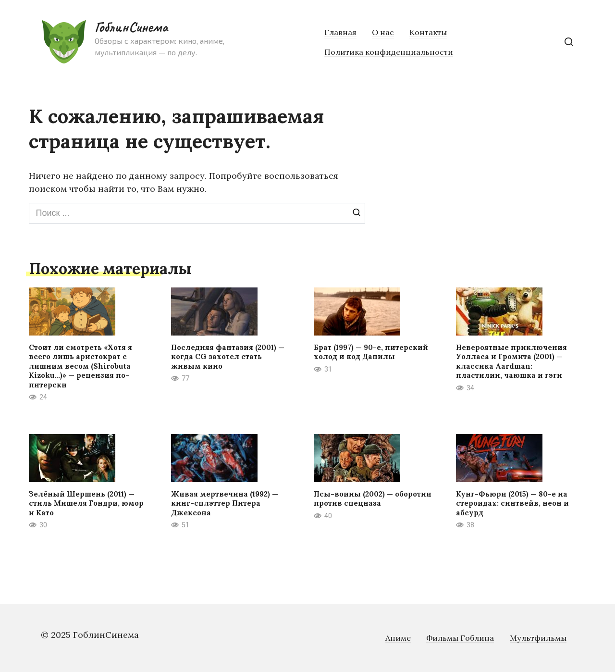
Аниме (398, 638)
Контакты (428, 32)
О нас (383, 32)
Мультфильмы (538, 638)
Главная (340, 32)
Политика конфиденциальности (388, 52)
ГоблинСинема (131, 27)
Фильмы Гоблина (460, 638)
